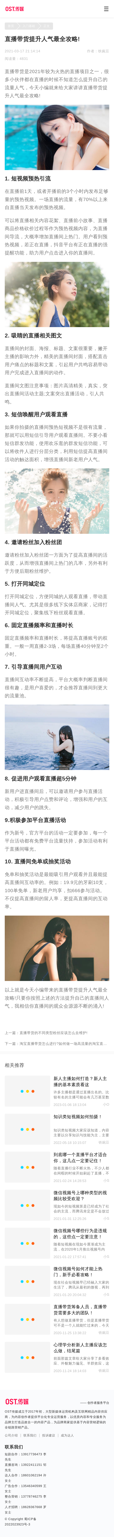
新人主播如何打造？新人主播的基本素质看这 (80, 1081)
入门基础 (29, 26)
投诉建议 (48, 1435)
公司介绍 (11, 1435)
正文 (46, 26)
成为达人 (67, 1435)
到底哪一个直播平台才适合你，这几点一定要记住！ (80, 1157)
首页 (11, 26)
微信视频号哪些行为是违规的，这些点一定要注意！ (80, 1233)
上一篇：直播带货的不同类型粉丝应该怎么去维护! (46, 1033)
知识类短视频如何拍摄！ (78, 1116)
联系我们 (30, 1435)
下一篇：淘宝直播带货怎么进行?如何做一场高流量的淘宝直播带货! (57, 1044)
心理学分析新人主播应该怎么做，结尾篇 (80, 1347)
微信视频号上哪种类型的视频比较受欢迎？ (80, 1195)
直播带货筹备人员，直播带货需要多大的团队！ (80, 1309)
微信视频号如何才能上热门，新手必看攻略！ (78, 1271)
